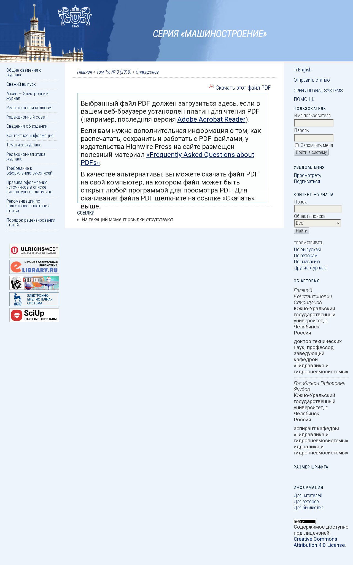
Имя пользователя (312, 116)
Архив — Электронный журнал (27, 96)
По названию (307, 262)
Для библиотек (308, 508)
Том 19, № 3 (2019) (113, 72)
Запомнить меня (317, 145)
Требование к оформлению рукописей (29, 170)
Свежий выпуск (21, 84)
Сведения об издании (26, 126)
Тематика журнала (23, 145)
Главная (84, 72)
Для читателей (308, 495)
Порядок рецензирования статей (30, 222)
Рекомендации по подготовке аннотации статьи (28, 205)
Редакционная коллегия (29, 107)
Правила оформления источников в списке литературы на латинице (29, 187)
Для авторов (306, 502)
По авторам (305, 256)
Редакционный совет (26, 117)
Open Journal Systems (318, 90)
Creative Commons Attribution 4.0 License (319, 542)
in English (302, 70)
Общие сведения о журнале (24, 72)
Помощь (304, 99)
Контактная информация (29, 135)
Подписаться (307, 181)
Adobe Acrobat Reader (211, 119)
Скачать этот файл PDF (243, 87)
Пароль (301, 130)
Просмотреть (307, 175)
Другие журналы (311, 268)
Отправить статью (312, 80)
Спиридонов (147, 72)
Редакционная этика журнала (25, 156)
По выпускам (307, 250)
